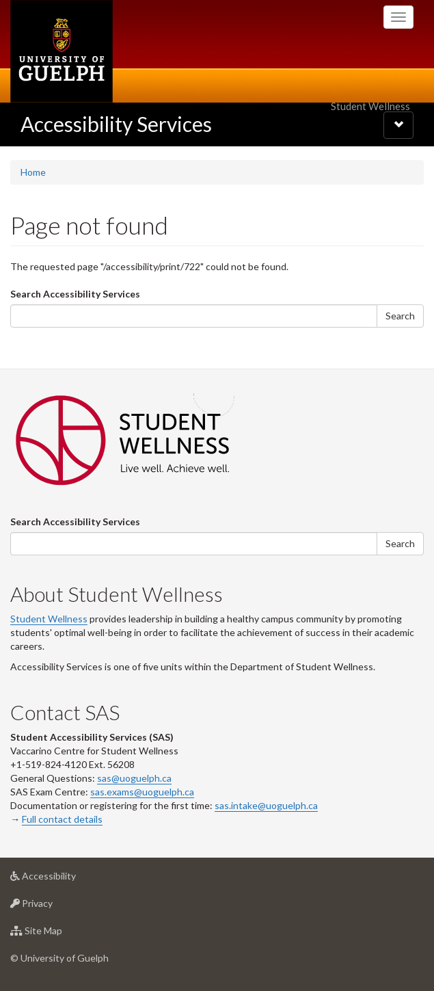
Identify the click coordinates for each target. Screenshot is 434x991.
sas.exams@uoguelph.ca (142, 791)
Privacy (53, 906)
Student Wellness (48, 618)
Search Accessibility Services (75, 294)
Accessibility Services (116, 123)
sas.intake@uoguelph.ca (266, 805)
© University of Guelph (59, 958)
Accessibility (64, 879)
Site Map (57, 933)
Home (33, 172)
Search (400, 315)
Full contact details (62, 819)
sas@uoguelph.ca (134, 778)
